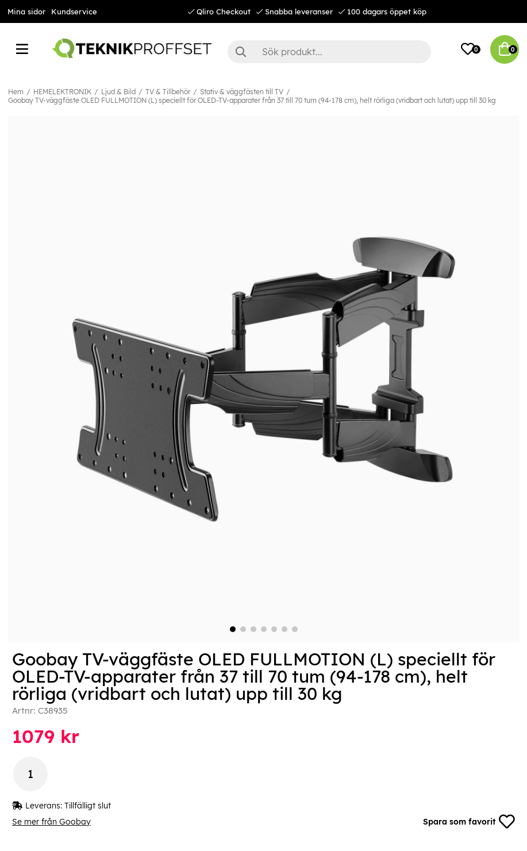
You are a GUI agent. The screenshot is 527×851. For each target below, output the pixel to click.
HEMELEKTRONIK (62, 91)
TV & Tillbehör (167, 91)
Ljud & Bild (118, 91)
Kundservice (74, 11)
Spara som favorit (469, 822)
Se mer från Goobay (51, 822)
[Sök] (329, 51)
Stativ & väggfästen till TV (241, 91)
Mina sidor (26, 11)
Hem (16, 91)
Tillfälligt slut (87, 805)
